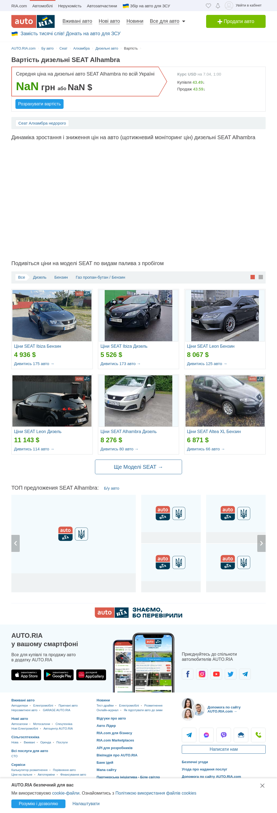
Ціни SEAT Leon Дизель (37, 431)
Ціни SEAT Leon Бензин (211, 346)
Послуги (62, 742)
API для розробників (115, 748)
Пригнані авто (68, 705)
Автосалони (19, 724)
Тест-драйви (105, 705)
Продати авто (235, 21)
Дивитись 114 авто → (34, 449)
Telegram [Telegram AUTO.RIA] (189, 735)
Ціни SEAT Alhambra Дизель (129, 431)
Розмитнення (153, 705)
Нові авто (109, 21)
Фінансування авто (73, 774)
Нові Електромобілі (24, 728)
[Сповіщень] (217, 5)
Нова (14, 742)
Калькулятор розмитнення (29, 770)
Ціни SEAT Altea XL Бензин (214, 431)
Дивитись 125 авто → (207, 363)
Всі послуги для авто (29, 751)
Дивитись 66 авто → (206, 449)
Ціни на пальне (21, 774)
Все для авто (164, 21)
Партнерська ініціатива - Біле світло (128, 777)
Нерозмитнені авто (24, 710)
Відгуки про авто (111, 718)
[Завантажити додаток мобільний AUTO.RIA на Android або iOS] (144, 662)
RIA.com (19, 6)
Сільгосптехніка (25, 737)
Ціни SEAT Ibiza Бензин (37, 346)
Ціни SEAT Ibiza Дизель (124, 346)
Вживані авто (77, 21)
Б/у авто (111, 488)
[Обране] (208, 5)
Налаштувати (86, 803)
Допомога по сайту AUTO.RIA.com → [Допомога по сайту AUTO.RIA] (224, 709)
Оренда (45, 742)
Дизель (40, 277)
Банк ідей (105, 762)
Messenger (206, 735)
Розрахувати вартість (39, 104)
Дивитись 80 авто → (120, 449)
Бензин (61, 277)
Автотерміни (46, 774)
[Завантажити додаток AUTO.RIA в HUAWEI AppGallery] (91, 674)
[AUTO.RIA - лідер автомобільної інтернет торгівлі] (33, 21)
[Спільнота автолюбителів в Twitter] (230, 674)
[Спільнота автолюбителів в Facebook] (187, 674)
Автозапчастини (102, 6)
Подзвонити (258, 735)
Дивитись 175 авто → (34, 363)
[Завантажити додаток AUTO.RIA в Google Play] (59, 674)
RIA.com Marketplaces (115, 740)
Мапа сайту (106, 770)
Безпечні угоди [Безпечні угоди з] (195, 762)
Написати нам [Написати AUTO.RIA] (224, 749)
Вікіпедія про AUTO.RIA (117, 755)
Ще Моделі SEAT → (138, 467)
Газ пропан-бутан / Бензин (100, 277)
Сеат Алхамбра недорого (42, 123)
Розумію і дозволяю (38, 803)
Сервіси (18, 765)
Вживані (29, 742)
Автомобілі (42, 6)
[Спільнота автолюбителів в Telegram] (245, 674)
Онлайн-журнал (107, 710)
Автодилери (19, 705)
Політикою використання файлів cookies (156, 793)
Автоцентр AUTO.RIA (58, 728)
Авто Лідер (106, 726)
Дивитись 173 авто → (121, 363)
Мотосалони (41, 724)
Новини (134, 21)
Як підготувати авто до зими (143, 710)
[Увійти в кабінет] (244, 5)
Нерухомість (69, 6)
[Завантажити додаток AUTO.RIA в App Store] (26, 674)
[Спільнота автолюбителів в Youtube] (216, 674)
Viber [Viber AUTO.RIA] (223, 735)
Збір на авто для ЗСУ (150, 6)
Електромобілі (43, 705)
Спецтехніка (63, 724)
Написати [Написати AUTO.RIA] (241, 735)
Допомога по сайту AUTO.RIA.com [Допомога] (211, 777)
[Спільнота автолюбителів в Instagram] (202, 674)
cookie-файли (66, 793)
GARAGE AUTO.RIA (56, 710)
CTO (14, 756)
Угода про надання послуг (204, 769)
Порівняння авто (64, 770)
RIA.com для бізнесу (114, 733)
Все (21, 277)
